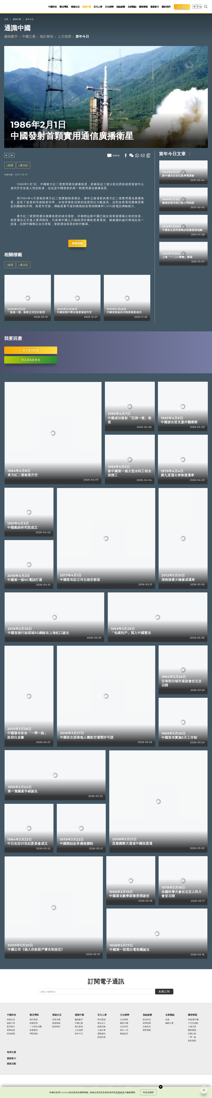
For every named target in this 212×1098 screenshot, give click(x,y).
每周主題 (11, 1052)
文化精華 (109, 6)
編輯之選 (169, 1023)
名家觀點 (132, 6)
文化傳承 (124, 1019)
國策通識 (192, 1030)
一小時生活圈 (36, 1027)
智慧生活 (11, 1019)
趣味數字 (11, 36)
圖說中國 (124, 1023)
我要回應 (77, 243)
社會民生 (147, 1027)
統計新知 (46, 36)
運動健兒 (101, 1034)
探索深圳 (34, 1023)
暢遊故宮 (124, 1034)
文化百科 (124, 1027)
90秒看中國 (193, 1019)
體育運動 (147, 1030)
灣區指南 (34, 1034)
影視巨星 (101, 1037)
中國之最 (29, 36)
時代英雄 (101, 1019)
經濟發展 (147, 1023)
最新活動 (11, 1063)
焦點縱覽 (120, 6)
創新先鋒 (101, 1027)
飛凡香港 (34, 1019)
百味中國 (56, 1019)
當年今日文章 (172, 153)
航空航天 (11, 1027)
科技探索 (11, 1034)
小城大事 (101, 1030)
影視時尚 (56, 1027)
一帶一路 (192, 1037)
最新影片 (154, 6)
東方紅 (24, 165)
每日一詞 (124, 1030)
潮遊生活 (75, 6)
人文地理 (64, 36)
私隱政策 (120, 1092)
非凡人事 (98, 6)
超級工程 (11, 1023)
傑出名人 (101, 1023)
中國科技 (52, 6)
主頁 (6, 19)
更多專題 (192, 1041)
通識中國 (86, 6)
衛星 (11, 165)
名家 (167, 1019)
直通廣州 (34, 1030)
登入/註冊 (182, 6)
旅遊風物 (56, 1023)
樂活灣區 (63, 6)
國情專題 (143, 6)
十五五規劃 (193, 1023)
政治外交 (147, 1019)
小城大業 (192, 1027)
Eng (199, 6)
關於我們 (166, 6)
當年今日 (30, 19)
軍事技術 (11, 1030)
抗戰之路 (192, 1034)
